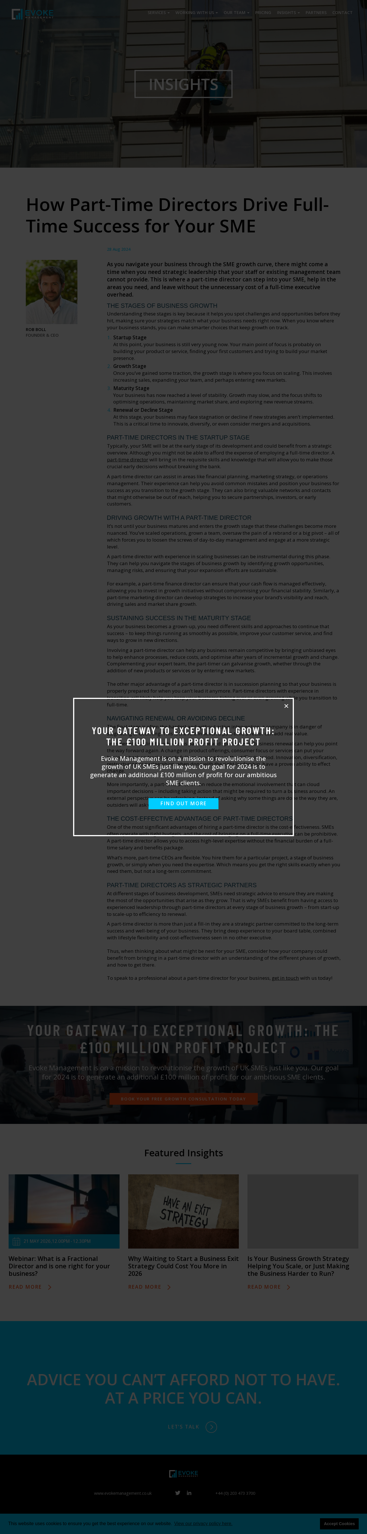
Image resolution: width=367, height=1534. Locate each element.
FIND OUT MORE (183, 803)
